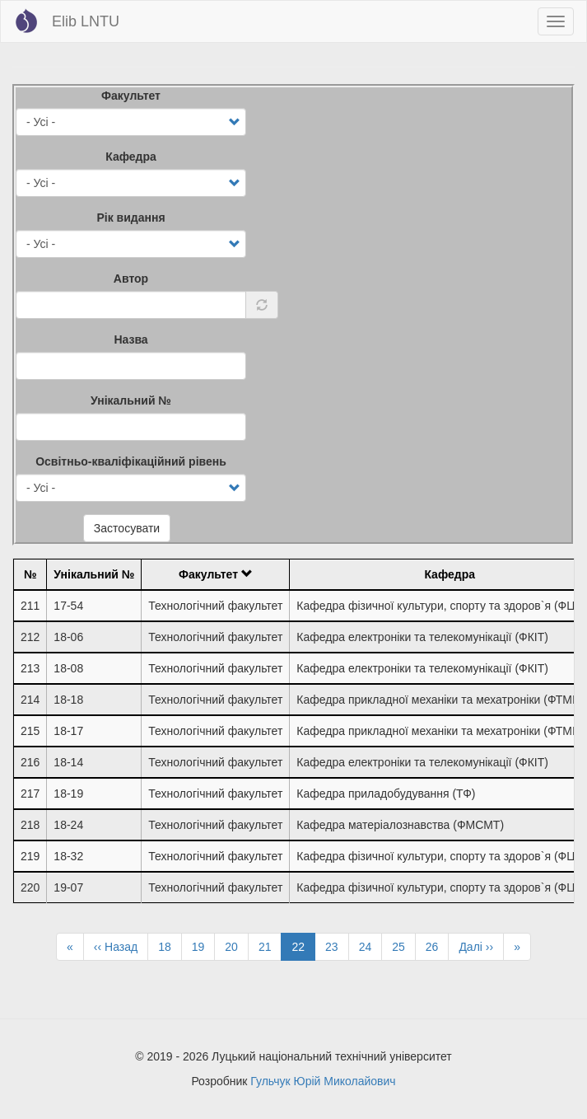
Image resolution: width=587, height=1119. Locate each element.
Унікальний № (131, 400)
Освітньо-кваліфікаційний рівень (130, 461)
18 (170, 946)
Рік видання (130, 217)
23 (337, 946)
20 (237, 946)
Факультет (131, 95)
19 (204, 946)
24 (371, 946)
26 (438, 946)
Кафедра (130, 156)
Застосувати (127, 528)
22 (303, 950)
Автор (131, 278)
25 (404, 946)
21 (270, 946)
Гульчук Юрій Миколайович (322, 1081)
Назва (130, 339)
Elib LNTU (85, 21)
